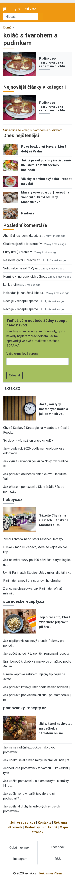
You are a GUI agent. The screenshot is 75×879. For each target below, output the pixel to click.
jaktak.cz (11, 388)
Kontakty (44, 822)
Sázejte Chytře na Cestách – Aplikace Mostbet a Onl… (53, 520)
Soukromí (49, 827)
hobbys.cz (12, 499)
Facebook (58, 847)
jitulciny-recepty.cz (19, 8)
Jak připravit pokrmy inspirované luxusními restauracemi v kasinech (46, 165)
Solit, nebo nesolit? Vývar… (21, 268)
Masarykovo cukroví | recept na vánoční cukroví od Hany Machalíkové (45, 197)
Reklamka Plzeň (50, 873)
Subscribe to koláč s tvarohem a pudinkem (32, 130)
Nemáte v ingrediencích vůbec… (25, 276)
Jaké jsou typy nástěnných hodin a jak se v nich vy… (53, 409)
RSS (58, 859)
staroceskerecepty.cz (23, 601)
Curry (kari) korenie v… (18, 252)
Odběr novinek (19, 848)
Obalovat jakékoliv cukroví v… (23, 244)
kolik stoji (10, 285)
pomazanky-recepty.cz (24, 707)
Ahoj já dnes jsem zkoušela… (23, 236)
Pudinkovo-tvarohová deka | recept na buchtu (52, 62)
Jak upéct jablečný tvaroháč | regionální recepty (36, 653)
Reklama (60, 822)
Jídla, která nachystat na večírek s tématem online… (55, 728)
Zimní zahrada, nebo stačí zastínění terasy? (33, 539)
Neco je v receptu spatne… (21, 301)
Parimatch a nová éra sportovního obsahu (32, 580)
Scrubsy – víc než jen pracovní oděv (28, 440)
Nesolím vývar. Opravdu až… (22, 260)
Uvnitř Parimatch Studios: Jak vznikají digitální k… (37, 573)
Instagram (20, 859)
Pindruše (28, 213)
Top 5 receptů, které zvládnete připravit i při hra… (54, 622)
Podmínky (32, 827)
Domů (7, 27)
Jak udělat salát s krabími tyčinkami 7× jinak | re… (37, 760)
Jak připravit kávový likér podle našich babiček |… (37, 687)
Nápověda (14, 827)
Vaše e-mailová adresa (22, 354)
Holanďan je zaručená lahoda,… (24, 293)
